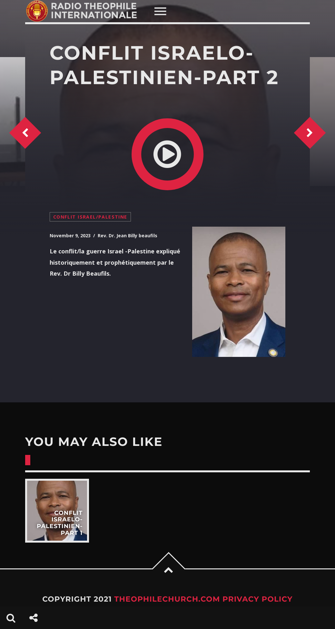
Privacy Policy (257, 599)
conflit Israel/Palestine (90, 217)
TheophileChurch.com (167, 599)
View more (57, 511)
